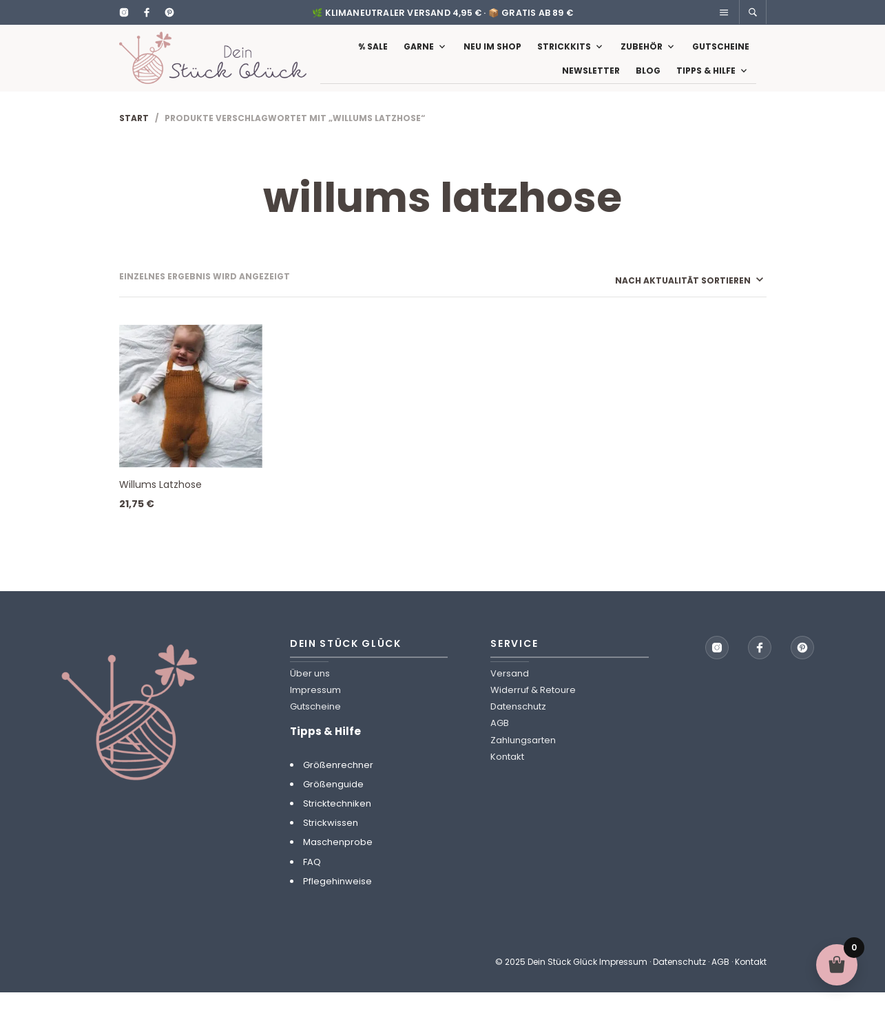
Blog (648, 81)
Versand (509, 694)
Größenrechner (338, 784)
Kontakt (507, 777)
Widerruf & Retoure (533, 710)
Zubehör (642, 57)
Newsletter (591, 81)
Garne (419, 57)
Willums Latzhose (160, 505)
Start (134, 138)
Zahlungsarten (523, 760)
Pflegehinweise (337, 901)
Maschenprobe (338, 862)
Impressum (315, 710)
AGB (499, 743)
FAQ (312, 881)
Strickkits (564, 57)
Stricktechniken (337, 824)
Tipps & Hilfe (706, 81)
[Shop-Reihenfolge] (670, 300)
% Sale (373, 57)
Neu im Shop (492, 57)
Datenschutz (518, 727)
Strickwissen (330, 843)
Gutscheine (720, 57)
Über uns (310, 694)
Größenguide (333, 804)
